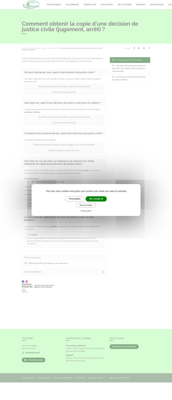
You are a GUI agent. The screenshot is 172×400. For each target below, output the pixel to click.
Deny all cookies (86, 205)
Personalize (75, 199)
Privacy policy (86, 211)
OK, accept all (96, 199)
